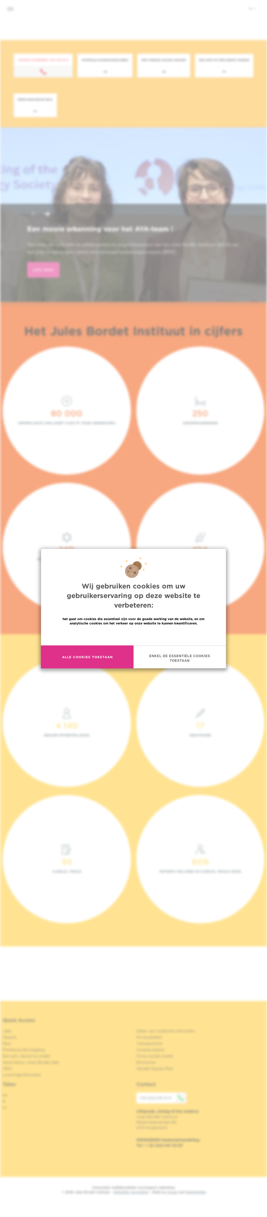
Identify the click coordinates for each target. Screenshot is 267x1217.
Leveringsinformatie (22, 1075)
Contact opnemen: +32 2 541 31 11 (43, 60)
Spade (172, 1192)
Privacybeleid (149, 1037)
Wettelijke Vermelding (131, 1192)
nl (252, 8)
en (5, 1095)
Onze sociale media (154, 1056)
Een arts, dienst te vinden (27, 1056)
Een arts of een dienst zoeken (224, 60)
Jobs (7, 1031)
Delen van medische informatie (165, 1031)
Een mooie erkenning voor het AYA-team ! (100, 229)
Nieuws (10, 1037)
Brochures (146, 1062)
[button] (34, 214)
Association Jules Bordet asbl (31, 1062)
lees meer (43, 270)
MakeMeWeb (196, 1192)
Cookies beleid (150, 1050)
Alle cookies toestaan (87, 657)
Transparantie (149, 1043)
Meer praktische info (35, 99)
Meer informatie (133, 635)
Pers (7, 1043)
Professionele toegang (24, 1050)
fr (4, 1101)
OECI (7, 1068)
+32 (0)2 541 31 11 (162, 1097)
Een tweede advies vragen (164, 60)
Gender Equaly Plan (154, 1068)
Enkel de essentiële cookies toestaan (179, 658)
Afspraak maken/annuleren (105, 60)
